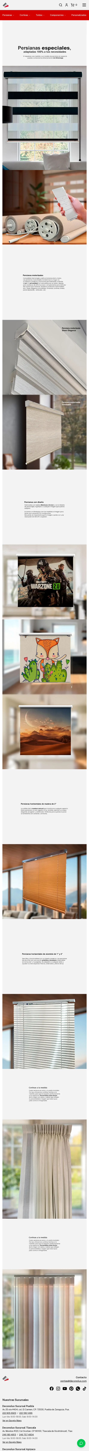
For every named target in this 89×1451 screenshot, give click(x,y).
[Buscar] (60, 5)
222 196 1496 (25, 1413)
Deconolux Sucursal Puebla (18, 1406)
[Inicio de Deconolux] (5, 5)
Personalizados (78, 15)
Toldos (40, 15)
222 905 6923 (9, 1413)
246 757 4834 (26, 1434)
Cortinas (25, 15)
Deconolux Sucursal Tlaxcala (19, 1427)
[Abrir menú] (84, 5)
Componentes (58, 15)
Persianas (8, 15)
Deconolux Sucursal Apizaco (18, 1449)
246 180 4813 (9, 1434)
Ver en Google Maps (12, 1420)
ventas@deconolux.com (73, 1381)
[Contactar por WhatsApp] (81, 1443)
